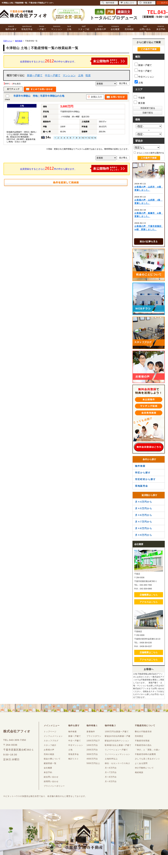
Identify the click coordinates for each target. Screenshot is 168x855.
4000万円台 (92, 759)
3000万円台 (92, 754)
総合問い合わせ (51, 777)
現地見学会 (27, 27)
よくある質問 (141, 763)
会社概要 (115, 27)
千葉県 (139, 97)
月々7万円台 (111, 772)
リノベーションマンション (117, 754)
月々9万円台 (111, 781)
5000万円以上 (93, 763)
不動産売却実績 (142, 741)
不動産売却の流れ (143, 745)
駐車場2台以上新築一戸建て (118, 745)
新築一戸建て (34, 75)
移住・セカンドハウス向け (117, 763)
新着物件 (91, 731)
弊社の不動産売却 (143, 731)
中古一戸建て (52, 75)
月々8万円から (143, 528)
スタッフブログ (51, 741)
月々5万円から (143, 508)
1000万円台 (92, 745)
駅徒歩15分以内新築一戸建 (117, 736)
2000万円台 (92, 750)
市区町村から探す (145, 479)
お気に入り (127, 2)
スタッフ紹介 (83, 29)
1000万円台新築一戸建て (117, 731)
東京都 (139, 102)
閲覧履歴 (145, 2)
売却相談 (129, 27)
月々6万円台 (111, 768)
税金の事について (52, 759)
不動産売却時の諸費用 (145, 754)
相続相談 (139, 772)
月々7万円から (143, 521)
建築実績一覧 (50, 763)
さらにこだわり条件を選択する (149, 152)
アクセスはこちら (149, 602)
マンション (56, 27)
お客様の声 (100, 27)
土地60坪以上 (111, 759)
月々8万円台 (111, 777)
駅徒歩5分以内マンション (117, 741)
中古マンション (144, 76)
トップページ (50, 731)
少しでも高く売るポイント (147, 759)
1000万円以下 (93, 741)
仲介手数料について (144, 768)
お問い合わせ (145, 29)
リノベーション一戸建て (116, 750)
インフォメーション (53, 736)
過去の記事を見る (149, 241)
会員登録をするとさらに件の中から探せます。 (74, 61)
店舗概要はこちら (149, 594)
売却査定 (139, 736)
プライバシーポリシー (54, 786)
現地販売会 (141, 486)
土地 (69, 27)
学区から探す (143, 472)
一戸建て (41, 27)
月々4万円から (143, 501)
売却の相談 (49, 754)
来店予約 (160, 27)
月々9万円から (143, 535)
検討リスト (73, 759)
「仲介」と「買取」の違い (147, 750)
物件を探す (11, 27)
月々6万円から (143, 515)
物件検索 (140, 466)
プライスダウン (94, 736)
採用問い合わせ (51, 781)
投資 (88, 75)
